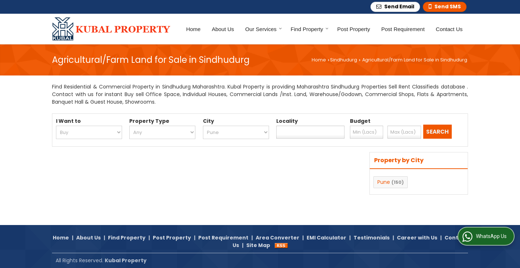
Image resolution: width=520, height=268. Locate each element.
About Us (223, 29)
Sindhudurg (343, 60)
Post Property (353, 29)
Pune (383, 182)
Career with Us (417, 237)
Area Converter (277, 237)
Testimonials (372, 237)
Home (193, 29)
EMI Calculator (326, 237)
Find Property (310, 29)
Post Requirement (403, 29)
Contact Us (449, 29)
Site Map (258, 245)
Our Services (263, 29)
